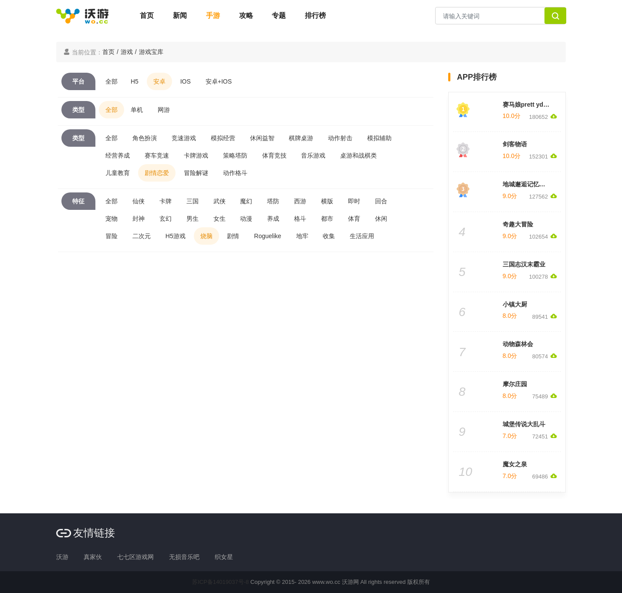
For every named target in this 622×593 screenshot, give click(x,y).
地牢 (302, 235)
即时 (354, 201)
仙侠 (138, 201)
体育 (354, 218)
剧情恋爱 (157, 172)
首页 (147, 15)
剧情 (233, 235)
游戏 (127, 51)
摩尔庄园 (515, 384)
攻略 (246, 15)
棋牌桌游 (301, 138)
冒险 (111, 235)
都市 (327, 218)
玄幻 (165, 218)
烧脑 (206, 235)
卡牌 (165, 201)
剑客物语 (515, 144)
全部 (111, 81)
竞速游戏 (184, 138)
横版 (327, 201)
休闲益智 (262, 138)
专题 (279, 15)
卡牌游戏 (196, 155)
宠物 (111, 218)
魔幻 (246, 201)
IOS (185, 81)
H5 (135, 81)
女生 (219, 218)
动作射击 (340, 138)
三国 (192, 201)
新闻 (180, 15)
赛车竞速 (157, 155)
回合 (381, 201)
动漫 (246, 218)
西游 (300, 201)
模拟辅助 (379, 138)
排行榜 (315, 15)
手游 (213, 15)
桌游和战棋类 (358, 155)
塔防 (273, 201)
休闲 (381, 218)
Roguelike (267, 235)
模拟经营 (223, 138)
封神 (138, 218)
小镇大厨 (515, 304)
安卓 (159, 81)
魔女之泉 (515, 464)
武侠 (219, 201)
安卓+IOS (219, 81)
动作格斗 (235, 172)
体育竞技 (274, 155)
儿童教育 (117, 172)
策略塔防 (235, 155)
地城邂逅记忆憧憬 (527, 184)
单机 (137, 109)
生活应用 (362, 235)
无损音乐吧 (184, 556)
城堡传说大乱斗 (524, 424)
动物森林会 (518, 343)
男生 (192, 218)
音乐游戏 (313, 155)
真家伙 (93, 556)
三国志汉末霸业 (524, 264)
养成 (273, 218)
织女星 (224, 556)
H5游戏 (176, 235)
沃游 (62, 556)
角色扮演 (144, 138)
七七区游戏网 (135, 556)
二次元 (141, 235)
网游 (164, 109)
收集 (329, 235)
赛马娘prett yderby (529, 104)
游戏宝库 (151, 51)
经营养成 (117, 155)
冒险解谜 (196, 172)
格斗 (300, 218)
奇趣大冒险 (518, 224)
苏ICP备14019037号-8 (220, 582)
